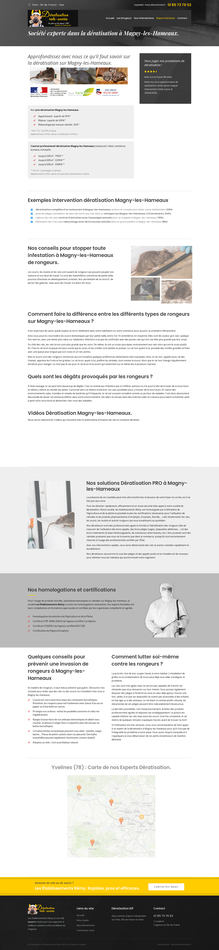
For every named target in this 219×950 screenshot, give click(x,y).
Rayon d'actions (165, 18)
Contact (182, 18)
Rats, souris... (83, 920)
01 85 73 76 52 (179, 5)
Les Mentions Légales (76, 944)
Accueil (110, 18)
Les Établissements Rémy (50, 944)
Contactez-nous (166, 886)
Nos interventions (144, 18)
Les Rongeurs (124, 18)
